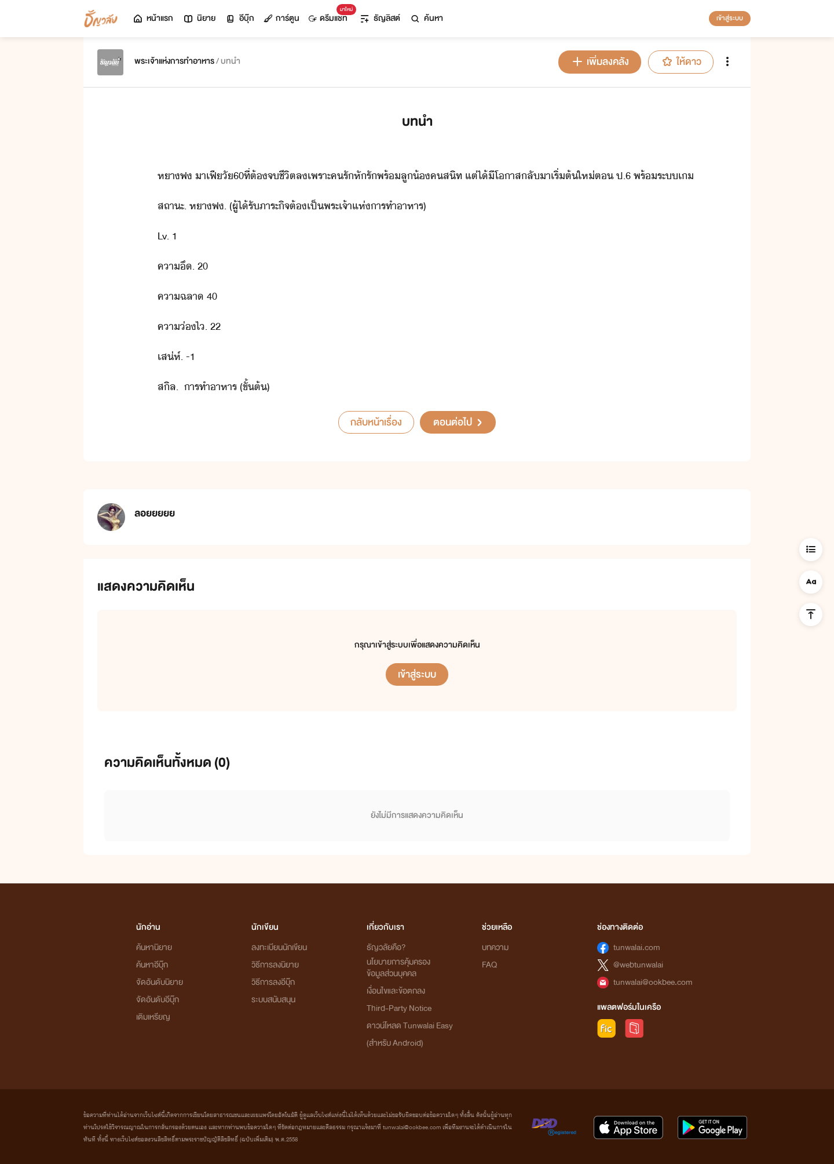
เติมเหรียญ (153, 1017)
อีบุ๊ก (239, 18)
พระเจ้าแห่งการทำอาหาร (174, 61)
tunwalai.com (636, 947)
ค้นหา (426, 18)
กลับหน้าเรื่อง (376, 422)
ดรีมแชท (330, 15)
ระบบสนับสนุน (273, 999)
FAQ (489, 965)
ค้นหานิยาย (154, 947)
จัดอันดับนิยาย (159, 982)
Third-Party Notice (399, 1008)
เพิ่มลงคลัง (599, 61)
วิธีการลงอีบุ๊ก (273, 982)
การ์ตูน (281, 18)
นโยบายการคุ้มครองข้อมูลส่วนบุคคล (398, 968)
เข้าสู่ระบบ (729, 18)
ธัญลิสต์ (379, 18)
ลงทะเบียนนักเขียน (279, 947)
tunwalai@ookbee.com (653, 982)
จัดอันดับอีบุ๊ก (157, 999)
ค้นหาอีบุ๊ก (152, 965)
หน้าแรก (152, 18)
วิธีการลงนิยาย (275, 965)
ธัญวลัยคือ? (386, 947)
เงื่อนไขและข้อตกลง (396, 991)
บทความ (495, 947)
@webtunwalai (638, 965)
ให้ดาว (680, 61)
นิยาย (198, 18)
